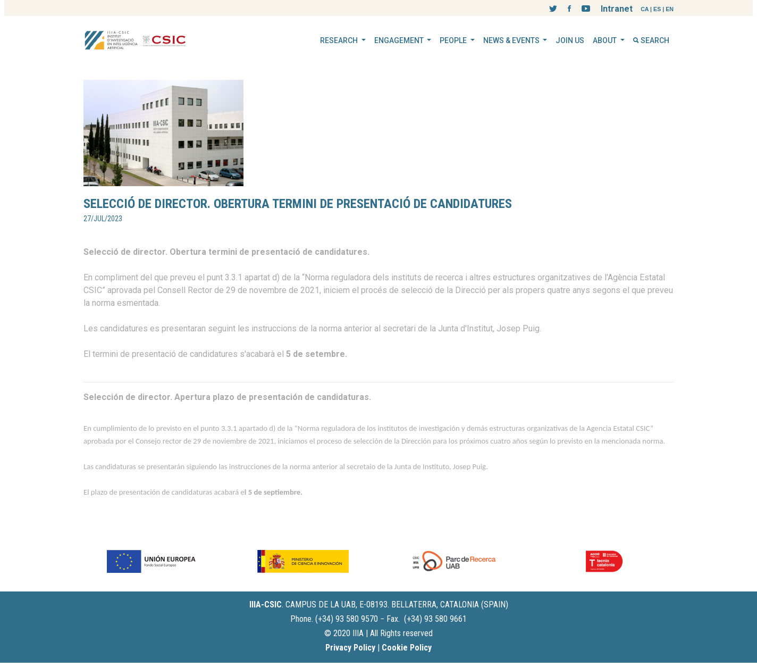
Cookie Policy (407, 648)
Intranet (617, 9)
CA (645, 9)
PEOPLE (454, 40)
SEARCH (651, 40)
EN (670, 9)
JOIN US (570, 40)
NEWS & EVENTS (512, 40)
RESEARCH (339, 40)
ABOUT (605, 40)
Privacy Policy (350, 648)
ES (657, 9)
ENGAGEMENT (399, 40)
